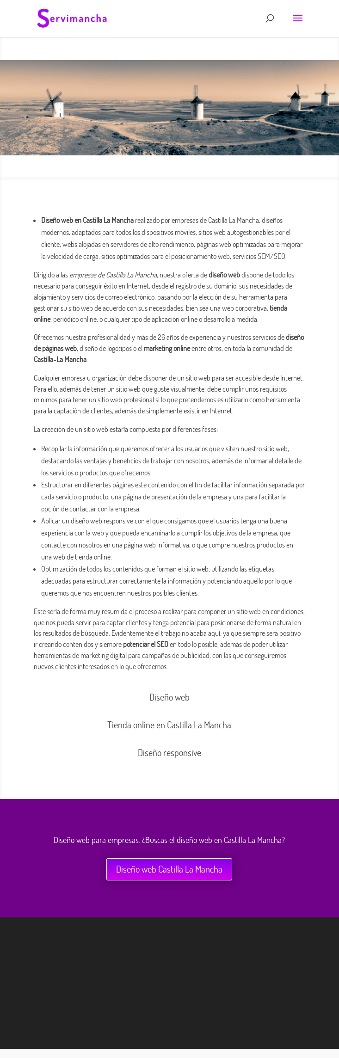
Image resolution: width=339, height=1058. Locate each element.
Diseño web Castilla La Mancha (169, 869)
